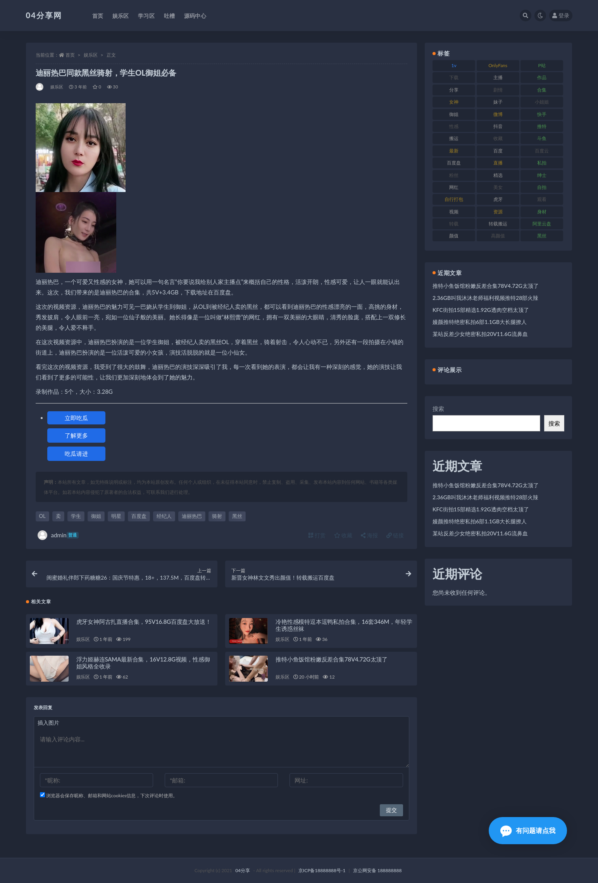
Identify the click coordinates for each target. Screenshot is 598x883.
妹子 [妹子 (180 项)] (498, 102)
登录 (560, 15)
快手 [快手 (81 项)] (541, 114)
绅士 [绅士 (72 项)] (541, 175)
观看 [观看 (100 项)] (541, 199)
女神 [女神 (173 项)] (453, 102)
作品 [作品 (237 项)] (541, 77)
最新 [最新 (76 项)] (453, 151)
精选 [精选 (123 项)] (498, 175)
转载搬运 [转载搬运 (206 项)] (498, 224)
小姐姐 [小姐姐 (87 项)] (542, 102)
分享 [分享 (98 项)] (453, 90)
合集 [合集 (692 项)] (541, 90)
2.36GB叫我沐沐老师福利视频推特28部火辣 (485, 297)
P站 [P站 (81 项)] (541, 65)
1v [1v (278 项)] (454, 65)
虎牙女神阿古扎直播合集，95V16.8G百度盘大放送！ (143, 621)
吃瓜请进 (76, 453)
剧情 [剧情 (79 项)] (498, 90)
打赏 (317, 535)
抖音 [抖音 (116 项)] (498, 126)
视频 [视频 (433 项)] (453, 212)
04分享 (242, 870)
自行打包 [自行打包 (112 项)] (454, 199)
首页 (70, 55)
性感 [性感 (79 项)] (453, 126)
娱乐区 (91, 55)
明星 (116, 516)
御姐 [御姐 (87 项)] (453, 114)
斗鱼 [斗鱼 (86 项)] (541, 138)
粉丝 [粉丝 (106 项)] (453, 175)
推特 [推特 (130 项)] (541, 126)
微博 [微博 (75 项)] (498, 114)
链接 (395, 535)
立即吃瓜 (76, 417)
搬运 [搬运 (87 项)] (453, 138)
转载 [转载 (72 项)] (453, 224)
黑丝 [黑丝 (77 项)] (541, 236)
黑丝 (237, 516)
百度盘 (138, 516)
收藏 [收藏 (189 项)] (498, 138)
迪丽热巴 (192, 516)
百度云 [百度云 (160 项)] (542, 151)
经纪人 (164, 516)
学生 (76, 516)
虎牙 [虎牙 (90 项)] (498, 199)
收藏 (343, 535)
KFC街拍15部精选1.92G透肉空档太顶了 (481, 309)
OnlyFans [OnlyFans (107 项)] (497, 65)
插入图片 (48, 722)
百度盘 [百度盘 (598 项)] (454, 163)
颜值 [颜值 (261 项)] (453, 236)
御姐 (96, 516)
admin (58, 535)
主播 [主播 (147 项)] (498, 77)
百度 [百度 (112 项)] (498, 151)
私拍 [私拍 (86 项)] (541, 163)
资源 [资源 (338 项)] (498, 212)
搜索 (438, 408)
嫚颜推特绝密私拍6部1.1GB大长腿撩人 (480, 322)
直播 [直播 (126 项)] (498, 163)
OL (42, 516)
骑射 (217, 516)
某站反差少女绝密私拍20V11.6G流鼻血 (480, 334)
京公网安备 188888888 (377, 870)
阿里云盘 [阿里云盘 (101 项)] (542, 224)
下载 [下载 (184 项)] (453, 77)
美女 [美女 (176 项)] (498, 187)
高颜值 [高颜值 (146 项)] (498, 236)
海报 (369, 535)
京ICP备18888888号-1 (322, 870)
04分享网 (44, 15)
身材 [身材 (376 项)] (541, 212)
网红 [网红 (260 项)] (453, 187)
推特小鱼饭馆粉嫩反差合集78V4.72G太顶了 (332, 659)
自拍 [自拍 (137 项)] (541, 187)
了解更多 (76, 435)
